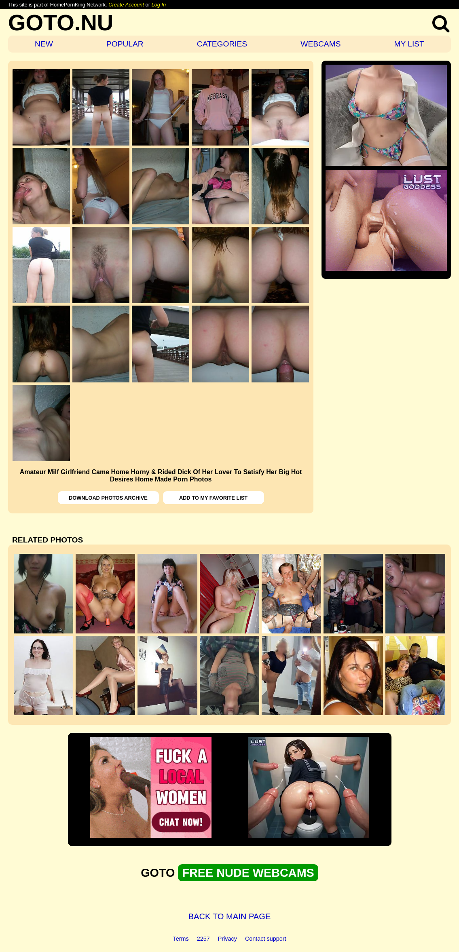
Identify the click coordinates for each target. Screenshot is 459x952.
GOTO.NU (60, 22)
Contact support (265, 938)
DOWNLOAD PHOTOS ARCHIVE (108, 498)
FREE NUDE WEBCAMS (248, 872)
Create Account (126, 5)
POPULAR (125, 44)
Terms (181, 938)
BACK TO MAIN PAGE (229, 916)
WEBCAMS (320, 44)
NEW (44, 44)
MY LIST (409, 44)
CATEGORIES (222, 44)
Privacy (227, 938)
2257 (203, 938)
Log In (158, 5)
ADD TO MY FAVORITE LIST (213, 498)
